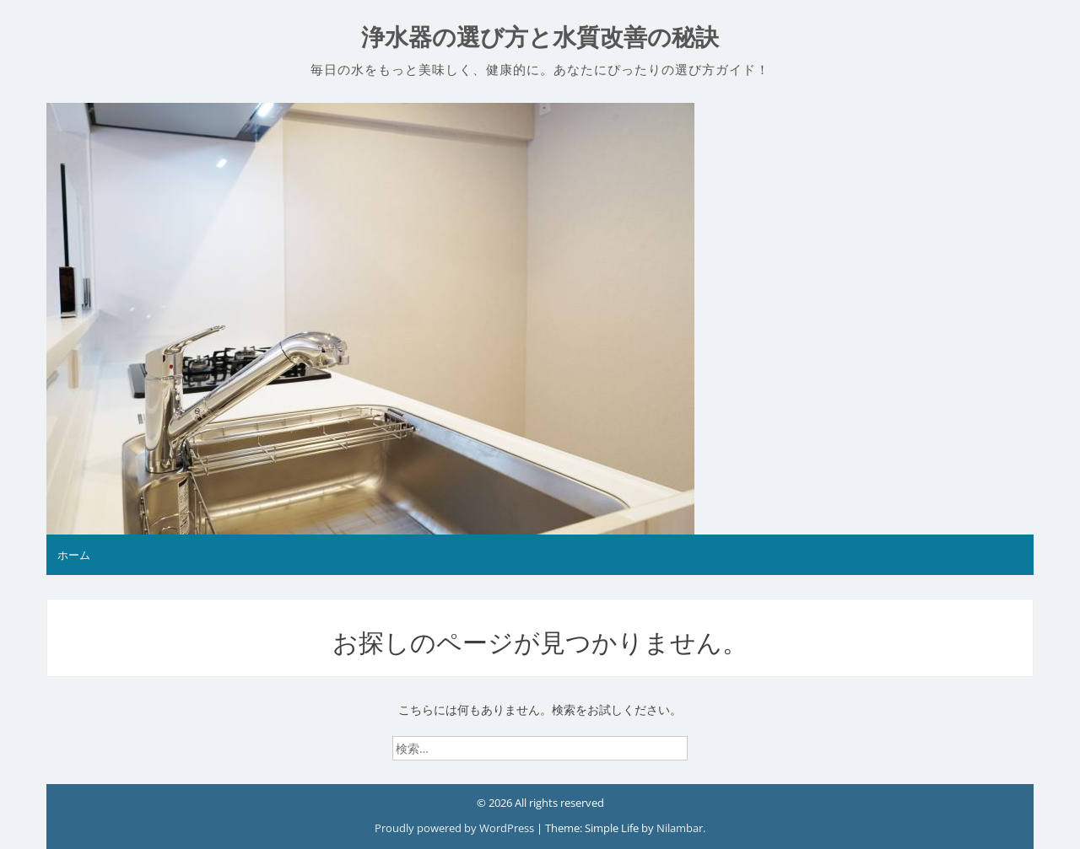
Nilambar (679, 828)
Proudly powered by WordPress (456, 828)
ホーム (73, 554)
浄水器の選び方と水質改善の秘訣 (540, 37)
